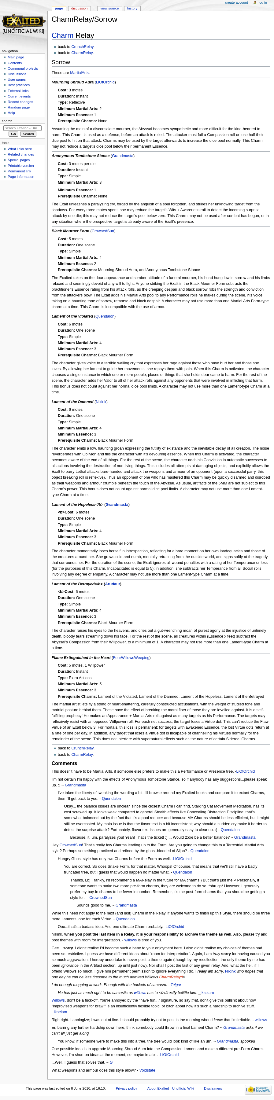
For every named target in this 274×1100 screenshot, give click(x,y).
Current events (19, 96)
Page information (21, 176)
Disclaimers (213, 1088)
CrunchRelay (82, 47)
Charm (63, 35)
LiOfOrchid (105, 82)
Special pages (19, 160)
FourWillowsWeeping (131, 658)
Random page (19, 107)
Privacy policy (126, 1088)
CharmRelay (82, 53)
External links (18, 91)
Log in (263, 2)
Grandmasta (122, 156)
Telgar (176, 985)
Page (59, 8)
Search (7, 121)
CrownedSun (103, 231)
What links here (20, 149)
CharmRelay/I (171, 977)
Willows (58, 1000)
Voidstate (147, 1070)
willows (130, 940)
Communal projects (23, 68)
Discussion (79, 8)
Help (11, 113)
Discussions (17, 74)
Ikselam (207, 993)
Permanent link (19, 171)
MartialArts (79, 73)
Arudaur (112, 584)
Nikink (101, 402)
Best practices (19, 85)
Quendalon (104, 316)
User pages (17, 79)
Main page (16, 57)
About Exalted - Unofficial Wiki (170, 1088)
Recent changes (20, 102)
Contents (15, 63)
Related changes (21, 154)
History (132, 8)
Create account (236, 2)
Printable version (21, 165)
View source (109, 8)
